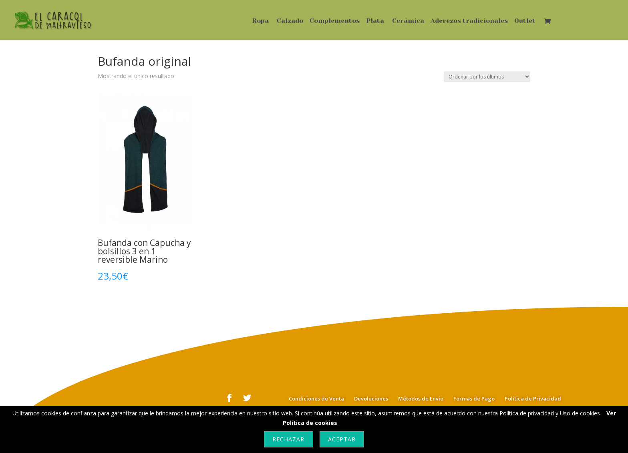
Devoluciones (371, 398)
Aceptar (342, 439)
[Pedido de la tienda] (487, 76)
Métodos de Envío (420, 398)
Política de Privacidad (533, 398)
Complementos (335, 21)
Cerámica (408, 21)
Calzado (290, 21)
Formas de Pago (474, 398)
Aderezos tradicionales (469, 21)
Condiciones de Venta (316, 398)
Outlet (524, 21)
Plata (375, 21)
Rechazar (288, 439)
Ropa (260, 21)
